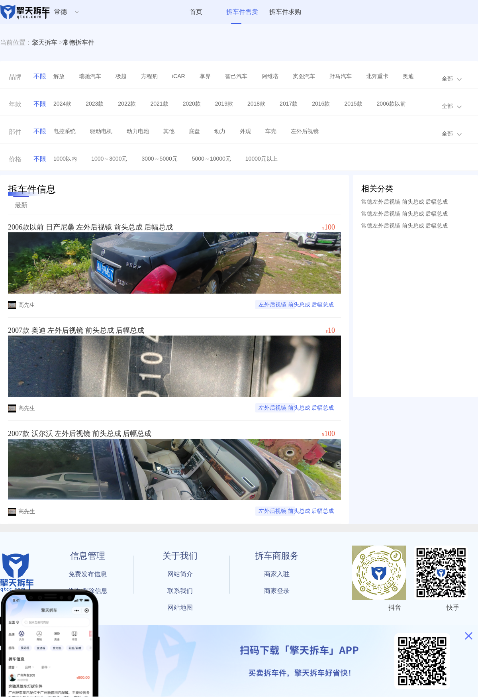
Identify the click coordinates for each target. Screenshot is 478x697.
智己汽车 (236, 76)
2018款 (256, 103)
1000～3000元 (109, 158)
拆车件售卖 (242, 11)
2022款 (127, 103)
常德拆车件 (78, 42)
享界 (205, 76)
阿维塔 (270, 76)
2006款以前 (391, 103)
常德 (60, 11)
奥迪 (408, 76)
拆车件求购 (285, 11)
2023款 (95, 103)
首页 (196, 11)
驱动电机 (101, 131)
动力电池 (138, 131)
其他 (168, 131)
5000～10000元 (211, 158)
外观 (245, 131)
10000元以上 (261, 158)
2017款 (289, 103)
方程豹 (149, 76)
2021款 (159, 103)
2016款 (321, 103)
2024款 (62, 103)
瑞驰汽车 (90, 76)
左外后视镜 (305, 131)
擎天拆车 (44, 42)
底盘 (194, 131)
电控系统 (64, 131)
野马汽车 (340, 76)
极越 (121, 76)
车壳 (270, 131)
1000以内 (65, 158)
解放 (59, 76)
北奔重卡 (377, 76)
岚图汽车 (304, 76)
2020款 (192, 103)
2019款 (224, 103)
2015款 (353, 103)
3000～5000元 (159, 158)
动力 (219, 131)
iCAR (178, 76)
